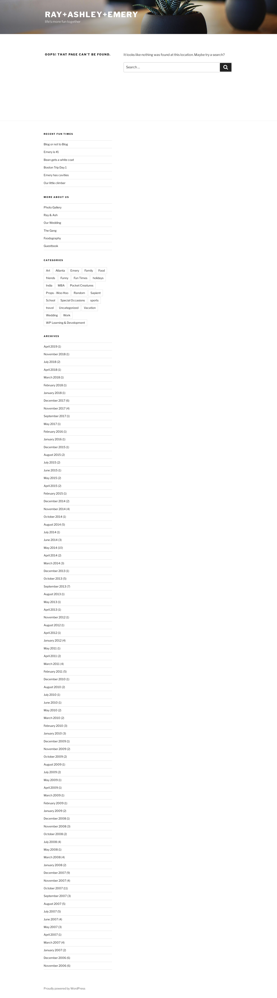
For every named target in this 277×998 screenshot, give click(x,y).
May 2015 (50, 478)
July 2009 (50, 772)
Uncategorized (68, 307)
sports (94, 300)
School (50, 300)
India (49, 285)
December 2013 (54, 571)
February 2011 (53, 671)
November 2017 (54, 408)
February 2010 (53, 725)
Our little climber (54, 183)
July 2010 (50, 694)
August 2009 (52, 764)
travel (50, 307)
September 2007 (55, 896)
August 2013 (52, 594)
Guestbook (51, 246)
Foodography (52, 238)
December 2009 (55, 741)
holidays (98, 278)
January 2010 (53, 733)
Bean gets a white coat (59, 159)
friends (50, 278)
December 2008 (55, 818)
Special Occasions (72, 300)
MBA (61, 285)
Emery (74, 270)
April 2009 (51, 787)
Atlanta (60, 270)
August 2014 (52, 524)
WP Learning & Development (65, 322)
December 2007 (55, 872)
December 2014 (54, 501)
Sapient (95, 293)
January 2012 (52, 640)
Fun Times (80, 278)
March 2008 (52, 857)
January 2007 (53, 950)
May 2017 (50, 424)
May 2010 (50, 710)
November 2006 (55, 965)
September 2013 (55, 586)
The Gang (50, 230)
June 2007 (51, 919)
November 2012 (54, 617)
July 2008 (50, 842)
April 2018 (50, 369)
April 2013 (50, 609)
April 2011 (50, 656)
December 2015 (54, 447)
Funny (64, 278)
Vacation (90, 307)
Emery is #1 (51, 152)
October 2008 (53, 834)
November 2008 (55, 826)
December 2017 (54, 400)
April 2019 (50, 346)
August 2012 (52, 625)
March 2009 (52, 795)
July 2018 (50, 362)
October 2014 (53, 516)
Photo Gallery (52, 207)
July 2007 (50, 911)
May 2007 (51, 927)
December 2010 (55, 679)
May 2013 (50, 602)
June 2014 (51, 540)
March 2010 (52, 718)
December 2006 (55, 957)
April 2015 (50, 486)
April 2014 (50, 555)
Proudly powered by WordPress (64, 988)
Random (79, 293)
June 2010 (51, 702)
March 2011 (52, 664)
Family (88, 270)
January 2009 (53, 811)
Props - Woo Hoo (57, 293)
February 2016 (53, 431)
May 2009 (51, 780)
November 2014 (55, 509)
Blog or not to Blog (56, 144)
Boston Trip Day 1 (55, 167)
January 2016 (53, 439)
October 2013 (53, 578)
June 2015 (51, 470)
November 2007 (55, 880)
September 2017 (55, 416)
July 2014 (50, 532)
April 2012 (50, 632)
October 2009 (53, 756)
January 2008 (53, 865)
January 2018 (53, 393)
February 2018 (53, 385)
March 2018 (52, 377)
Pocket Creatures (81, 285)
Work (66, 315)
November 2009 (55, 749)
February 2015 (53, 493)
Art (48, 270)
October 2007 (53, 888)
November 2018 (55, 354)
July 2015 (50, 462)
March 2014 (52, 563)
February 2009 (54, 803)
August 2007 (52, 903)
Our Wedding (52, 222)
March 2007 (52, 942)
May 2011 (50, 648)
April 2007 (51, 934)
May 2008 (51, 849)
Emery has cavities (56, 175)
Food (101, 270)
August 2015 (52, 454)
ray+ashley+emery (91, 14)
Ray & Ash (51, 215)
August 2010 (52, 687)
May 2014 (50, 547)
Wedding (52, 315)
